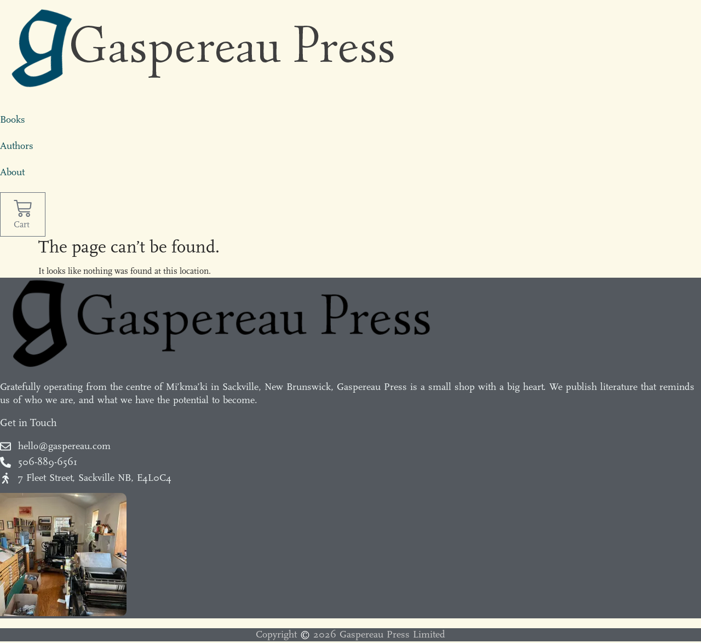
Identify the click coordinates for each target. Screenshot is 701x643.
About (12, 172)
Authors (16, 146)
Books (12, 119)
